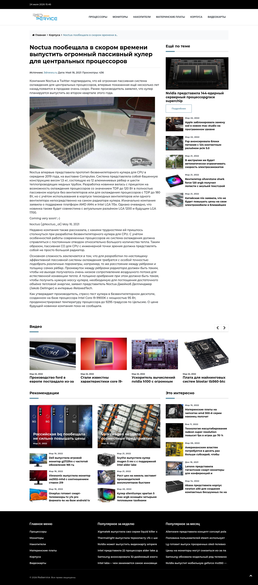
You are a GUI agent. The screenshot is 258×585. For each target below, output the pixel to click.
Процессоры (98, 17)
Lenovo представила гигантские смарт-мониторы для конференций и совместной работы (204, 471)
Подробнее (179, 108)
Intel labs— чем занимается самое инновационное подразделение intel (146, 563)
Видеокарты (217, 17)
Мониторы (120, 17)
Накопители (142, 17)
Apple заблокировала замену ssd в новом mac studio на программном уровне (205, 126)
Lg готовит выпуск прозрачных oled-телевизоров (199, 544)
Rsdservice (44, 577)
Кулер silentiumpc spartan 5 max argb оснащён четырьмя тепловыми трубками (137, 497)
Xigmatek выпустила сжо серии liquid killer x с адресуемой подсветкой (145, 531)
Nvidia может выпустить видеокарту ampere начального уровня (141, 544)
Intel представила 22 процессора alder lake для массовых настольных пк (146, 550)
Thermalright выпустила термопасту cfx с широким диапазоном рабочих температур (155, 538)
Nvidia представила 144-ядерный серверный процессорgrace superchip (195, 97)
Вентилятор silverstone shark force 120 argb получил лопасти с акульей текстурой (205, 182)
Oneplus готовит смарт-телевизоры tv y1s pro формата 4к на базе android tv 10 (69, 498)
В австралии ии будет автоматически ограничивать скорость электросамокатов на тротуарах (205, 165)
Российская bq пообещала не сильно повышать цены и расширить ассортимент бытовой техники (59, 440)
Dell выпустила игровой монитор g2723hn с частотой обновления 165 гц (68, 461)
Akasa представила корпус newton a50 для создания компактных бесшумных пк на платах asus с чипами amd (206, 490)
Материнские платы (170, 17)
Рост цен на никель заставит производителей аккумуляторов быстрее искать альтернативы (136, 481)
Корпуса (196, 17)
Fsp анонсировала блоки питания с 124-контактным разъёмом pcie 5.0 (203, 145)
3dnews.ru (50, 72)
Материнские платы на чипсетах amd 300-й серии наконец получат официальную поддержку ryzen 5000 (203, 416)
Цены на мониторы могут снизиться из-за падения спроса (205, 550)
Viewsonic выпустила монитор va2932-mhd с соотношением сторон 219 (69, 479)
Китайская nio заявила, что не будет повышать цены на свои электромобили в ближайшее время (206, 203)
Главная (39, 35)
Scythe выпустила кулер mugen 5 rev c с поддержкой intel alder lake (136, 461)
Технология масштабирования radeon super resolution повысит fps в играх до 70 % (206, 432)
